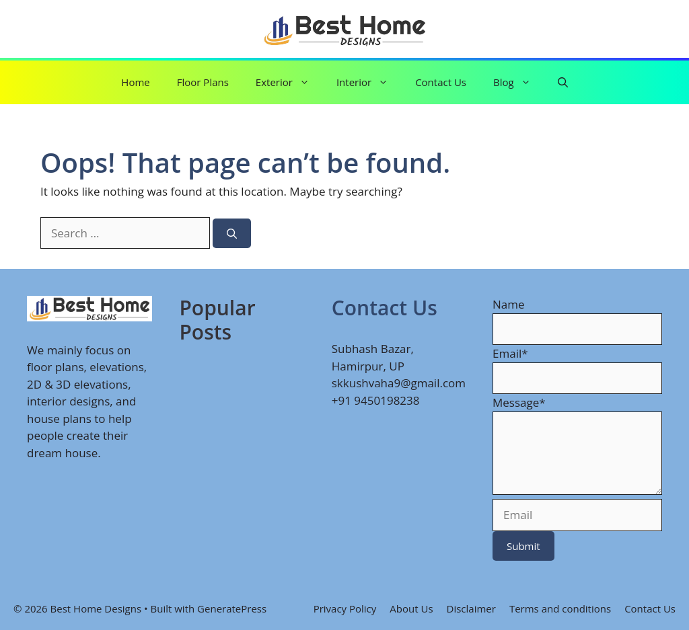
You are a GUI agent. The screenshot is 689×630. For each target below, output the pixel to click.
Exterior (289, 82)
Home (135, 82)
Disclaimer (471, 608)
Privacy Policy (345, 608)
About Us (411, 608)
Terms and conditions (560, 608)
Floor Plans (203, 82)
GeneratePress (231, 608)
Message (519, 402)
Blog (518, 82)
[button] (562, 82)
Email (510, 353)
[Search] (232, 234)
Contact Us (440, 82)
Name (509, 304)
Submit (523, 546)
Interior (369, 82)
